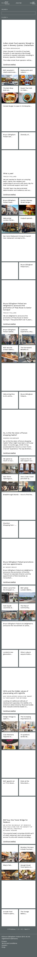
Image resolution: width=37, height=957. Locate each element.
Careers (4, 945)
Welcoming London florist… (9, 219)
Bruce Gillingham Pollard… (27, 395)
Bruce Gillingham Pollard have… (9, 201)
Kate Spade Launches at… (8, 607)
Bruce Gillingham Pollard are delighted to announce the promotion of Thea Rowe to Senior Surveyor (17, 306)
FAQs (3, 947)
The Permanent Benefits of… (26, 348)
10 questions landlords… (25, 736)
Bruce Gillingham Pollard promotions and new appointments (18, 563)
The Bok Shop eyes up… (8, 89)
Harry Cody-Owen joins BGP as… (27, 478)
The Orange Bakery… (25, 912)
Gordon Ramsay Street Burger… (26, 201)
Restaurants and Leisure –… (26, 71)
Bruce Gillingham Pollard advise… (9, 331)
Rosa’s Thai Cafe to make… (26, 89)
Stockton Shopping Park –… (9, 524)
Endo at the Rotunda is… (25, 782)
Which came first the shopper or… (9, 589)
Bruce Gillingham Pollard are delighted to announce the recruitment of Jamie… (18, 625)
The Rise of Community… (25, 607)
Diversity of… (25, 135)
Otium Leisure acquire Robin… (26, 653)
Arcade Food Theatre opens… (9, 912)
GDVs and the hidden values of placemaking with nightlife (15, 692)
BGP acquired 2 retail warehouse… (9, 71)
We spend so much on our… (8, 460)
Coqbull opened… (27, 218)
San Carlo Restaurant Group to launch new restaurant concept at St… (17, 237)
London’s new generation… (8, 653)
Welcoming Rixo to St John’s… (9, 395)
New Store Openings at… (8, 478)
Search (5, 9)
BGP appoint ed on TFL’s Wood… (9, 782)
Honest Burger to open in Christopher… (17, 106)
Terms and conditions (9, 943)
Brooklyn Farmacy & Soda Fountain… (27, 848)
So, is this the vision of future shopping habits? (15, 434)
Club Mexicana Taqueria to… (8, 736)
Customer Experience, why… (27, 331)
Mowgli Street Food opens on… (27, 866)
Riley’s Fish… (7, 865)
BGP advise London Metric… (26, 589)
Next (27, 929)
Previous (11, 929)
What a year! (8, 173)
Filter (4, 17)
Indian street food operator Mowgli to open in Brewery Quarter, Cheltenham (18, 44)
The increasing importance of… (26, 718)
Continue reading (9, 64)
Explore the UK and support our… (27, 460)
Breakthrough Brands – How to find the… (18, 495)
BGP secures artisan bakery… (9, 348)
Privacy (4, 941)
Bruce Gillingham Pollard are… (9, 135)
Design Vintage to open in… (9, 718)
